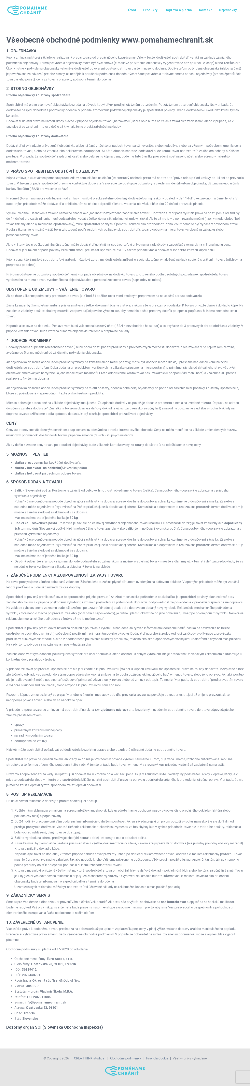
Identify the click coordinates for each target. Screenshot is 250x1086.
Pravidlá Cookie (157, 1058)
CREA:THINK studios (89, 1058)
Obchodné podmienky (125, 1058)
